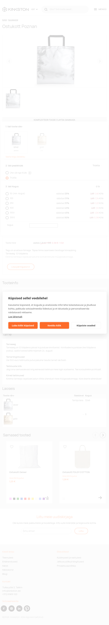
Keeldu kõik (54, 325)
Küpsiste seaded (86, 325)
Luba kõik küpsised (23, 325)
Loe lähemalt (15, 316)
